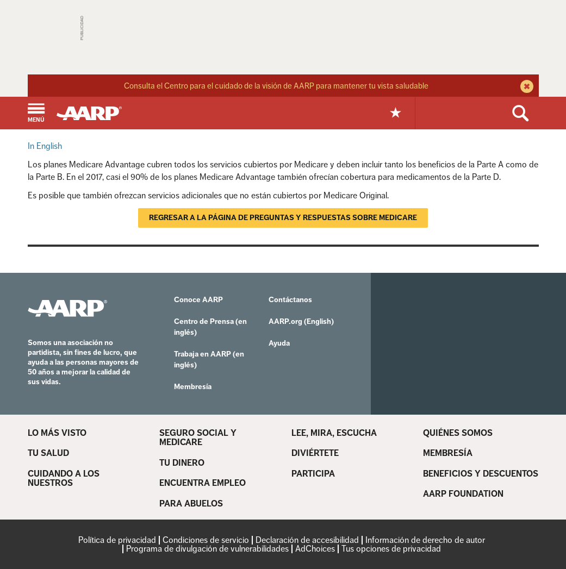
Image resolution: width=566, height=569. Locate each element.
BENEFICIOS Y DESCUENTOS (480, 474)
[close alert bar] (525, 87)
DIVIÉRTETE (315, 453)
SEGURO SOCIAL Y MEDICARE (198, 437)
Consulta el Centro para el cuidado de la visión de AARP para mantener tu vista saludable (276, 85)
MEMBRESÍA (447, 453)
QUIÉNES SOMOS (458, 433)
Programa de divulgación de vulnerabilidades (207, 548)
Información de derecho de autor (425, 540)
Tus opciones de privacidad (391, 548)
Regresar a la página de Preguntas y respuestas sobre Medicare (283, 217)
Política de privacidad (117, 540)
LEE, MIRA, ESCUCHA (334, 433)
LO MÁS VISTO (57, 433)
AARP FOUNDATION (463, 494)
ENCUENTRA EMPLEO (202, 483)
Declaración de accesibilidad (307, 540)
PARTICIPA (313, 474)
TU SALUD (48, 453)
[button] (36, 113)
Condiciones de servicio (206, 540)
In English (45, 146)
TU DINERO (181, 463)
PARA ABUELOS (191, 504)
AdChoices (315, 548)
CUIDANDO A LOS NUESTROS (63, 478)
